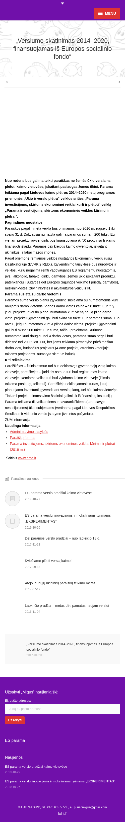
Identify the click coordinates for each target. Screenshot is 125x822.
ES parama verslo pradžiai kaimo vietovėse (58, 493)
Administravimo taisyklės (29, 432)
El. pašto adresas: (18, 700)
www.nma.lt (27, 458)
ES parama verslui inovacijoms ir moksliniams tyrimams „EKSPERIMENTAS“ (68, 518)
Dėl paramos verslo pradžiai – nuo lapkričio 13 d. (62, 538)
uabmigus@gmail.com (92, 807)
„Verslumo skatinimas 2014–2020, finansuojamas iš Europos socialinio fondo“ (69, 646)
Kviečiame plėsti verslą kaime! (48, 561)
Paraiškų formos (22, 438)
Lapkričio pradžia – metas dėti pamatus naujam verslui (67, 606)
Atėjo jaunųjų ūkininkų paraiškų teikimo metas (60, 583)
